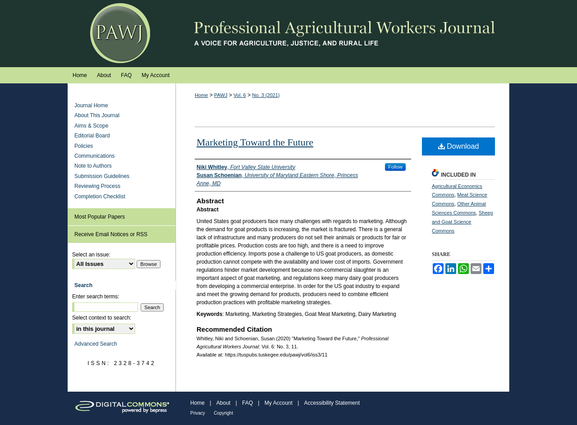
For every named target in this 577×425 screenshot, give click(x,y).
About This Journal (96, 115)
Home (201, 95)
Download (458, 146)
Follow (395, 166)
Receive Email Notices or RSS (110, 234)
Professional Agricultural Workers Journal (288, 33)
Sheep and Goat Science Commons (462, 221)
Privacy (197, 413)
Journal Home (91, 105)
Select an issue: (91, 254)
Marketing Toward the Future (255, 142)
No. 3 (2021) (265, 95)
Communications (94, 156)
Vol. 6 (240, 95)
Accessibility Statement (332, 403)
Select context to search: (101, 318)
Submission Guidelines (101, 176)
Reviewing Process (97, 186)
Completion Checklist (99, 196)
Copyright (223, 413)
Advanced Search (95, 344)
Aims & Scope (91, 126)
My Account (279, 403)
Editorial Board (92, 136)
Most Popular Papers (99, 217)
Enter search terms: (95, 296)
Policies (83, 146)
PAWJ (220, 95)
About (223, 403)
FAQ (247, 403)
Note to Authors (93, 166)
